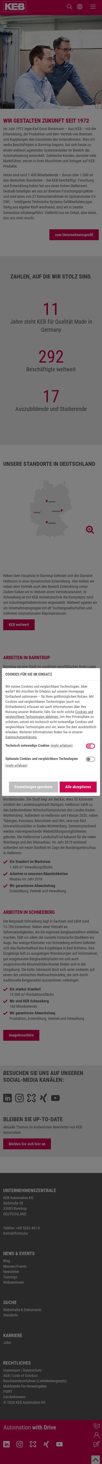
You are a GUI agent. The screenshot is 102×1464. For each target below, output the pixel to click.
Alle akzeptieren (78, 787)
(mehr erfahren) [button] (61, 745)
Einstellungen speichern (33, 787)
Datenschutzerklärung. (21, 737)
